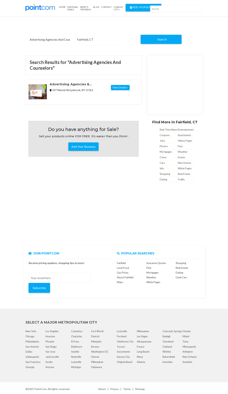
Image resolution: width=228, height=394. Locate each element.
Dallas (29, 351)
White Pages (185, 168)
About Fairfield (125, 277)
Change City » (118, 8)
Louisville (76, 361)
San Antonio (32, 346)
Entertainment (186, 129)
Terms (127, 389)
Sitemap (140, 389)
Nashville (76, 356)
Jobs (162, 140)
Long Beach (143, 351)
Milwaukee (97, 361)
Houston (50, 336)
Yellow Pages (185, 140)
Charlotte (76, 336)
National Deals (72, 8)
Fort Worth (97, 331)
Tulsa (185, 341)
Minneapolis (189, 346)
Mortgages (166, 151)
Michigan (76, 367)
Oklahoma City (125, 341)
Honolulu (167, 361)
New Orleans (190, 356)
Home (62, 7)
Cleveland (168, 341)
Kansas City (123, 356)
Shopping (165, 173)
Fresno (140, 346)
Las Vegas (142, 336)
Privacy (114, 389)
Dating (163, 179)
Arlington (188, 351)
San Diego (51, 346)
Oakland (167, 346)
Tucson (121, 346)
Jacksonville (52, 356)
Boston (95, 346)
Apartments (184, 135)
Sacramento (123, 351)
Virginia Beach (124, 361)
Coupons (165, 135)
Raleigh (167, 336)
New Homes (184, 162)
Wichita (167, 351)
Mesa (140, 356)
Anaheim (187, 361)
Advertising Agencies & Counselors (69, 84)
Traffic (181, 179)
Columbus (76, 331)
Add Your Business (143, 8)
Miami (186, 336)
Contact (106, 7)
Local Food (123, 267)
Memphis (96, 341)
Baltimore (76, 346)
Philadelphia (32, 341)
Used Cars (181, 277)
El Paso (75, 341)
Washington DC (99, 351)
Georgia (30, 367)
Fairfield (121, 263)
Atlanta (141, 361)
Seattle (75, 351)
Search (162, 39)
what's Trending (85, 8)
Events (181, 157)
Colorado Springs (172, 331)
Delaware (96, 367)
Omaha (187, 331)
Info (162, 168)
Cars (162, 162)
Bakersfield (169, 356)
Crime (163, 157)
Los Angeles (52, 331)
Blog (96, 7)
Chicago (30, 336)
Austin (49, 361)
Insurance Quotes (156, 263)
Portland (122, 336)
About (102, 389)
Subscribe (39, 288)
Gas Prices (122, 272)
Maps (120, 282)
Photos (164, 146)
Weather (182, 151)
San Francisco (33, 361)
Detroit (95, 336)
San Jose (50, 351)
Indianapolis (32, 356)
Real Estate (184, 173)
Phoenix (49, 341)
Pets (180, 146)
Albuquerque (144, 341)
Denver (95, 356)
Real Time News (168, 129)
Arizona (49, 367)
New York (31, 331)
